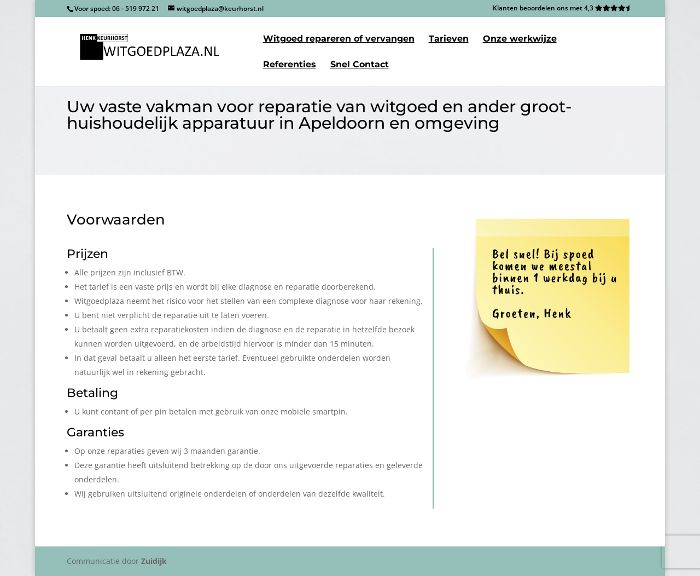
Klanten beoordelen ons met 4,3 (563, 9)
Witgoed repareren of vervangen (339, 39)
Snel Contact (359, 65)
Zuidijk (154, 561)
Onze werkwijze (520, 39)
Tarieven (449, 39)
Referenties (289, 65)
